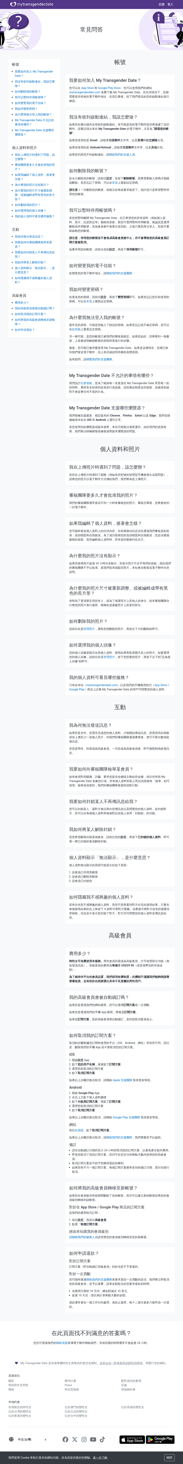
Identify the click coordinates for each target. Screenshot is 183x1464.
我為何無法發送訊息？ (29, 236)
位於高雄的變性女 (132, 1407)
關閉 (169, 1457)
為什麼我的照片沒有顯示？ (32, 185)
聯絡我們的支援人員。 (123, 154)
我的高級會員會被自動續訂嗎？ (35, 308)
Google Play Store (109, 88)
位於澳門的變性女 (76, 1407)
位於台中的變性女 (76, 1415)
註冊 (162, 4)
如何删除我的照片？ (28, 205)
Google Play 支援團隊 (126, 1117)
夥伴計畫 (70, 1381)
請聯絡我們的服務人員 (83, 1237)
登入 (170, 4)
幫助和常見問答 (18, 1385)
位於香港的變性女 (19, 1415)
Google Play (76, 689)
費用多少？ (22, 302)
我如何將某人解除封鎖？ (30, 262)
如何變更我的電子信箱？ (30, 103)
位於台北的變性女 (76, 1411)
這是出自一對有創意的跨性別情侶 (121, 1363)
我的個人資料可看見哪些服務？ (35, 216)
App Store (87, 88)
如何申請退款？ (25, 329)
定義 (124, 1385)
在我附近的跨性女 (19, 1407)
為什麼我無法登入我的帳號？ (33, 114)
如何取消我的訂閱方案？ (30, 314)
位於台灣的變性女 (19, 1411)
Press (68, 1385)
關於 (11, 1381)
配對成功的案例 (131, 1381)
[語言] (11, 1439)
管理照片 (89, 629)
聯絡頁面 (62, 1343)
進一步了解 (100, 1457)
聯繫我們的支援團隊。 (100, 359)
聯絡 (11, 1389)
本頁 (115, 182)
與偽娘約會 (128, 1389)
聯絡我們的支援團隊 (119, 1137)
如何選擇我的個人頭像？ (30, 210)
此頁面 (76, 329)
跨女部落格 (72, 1389)
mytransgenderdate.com (84, 92)
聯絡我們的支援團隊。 (120, 273)
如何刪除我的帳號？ (28, 91)
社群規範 (86, 383)
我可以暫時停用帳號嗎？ (30, 97)
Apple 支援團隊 (122, 1080)
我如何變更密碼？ (26, 108)
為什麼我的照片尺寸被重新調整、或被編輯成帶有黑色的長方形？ (35, 195)
